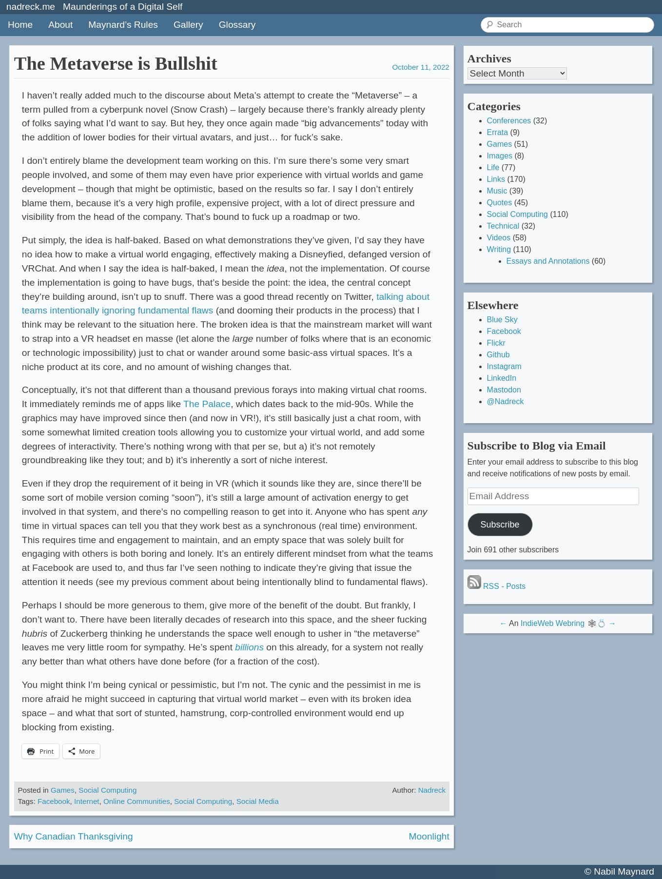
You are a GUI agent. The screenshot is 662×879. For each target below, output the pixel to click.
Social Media (257, 801)
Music (497, 191)
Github (498, 355)
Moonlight (429, 836)
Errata (497, 132)
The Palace (207, 404)
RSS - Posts (496, 586)
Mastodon (504, 390)
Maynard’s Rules (123, 25)
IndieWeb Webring (552, 623)
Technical (503, 226)
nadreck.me (30, 6)
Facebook (54, 801)
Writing (499, 249)
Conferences (509, 121)
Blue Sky (502, 319)
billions (249, 647)
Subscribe (500, 524)
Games (63, 790)
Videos (499, 238)
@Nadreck (505, 401)
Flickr (496, 343)
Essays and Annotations (548, 261)
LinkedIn (502, 378)
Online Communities (136, 801)
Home (20, 25)
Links (496, 179)
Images (499, 156)
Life (493, 167)
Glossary (237, 25)
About (60, 25)
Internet (86, 801)
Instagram (504, 366)
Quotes (499, 202)
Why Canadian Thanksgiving (73, 836)
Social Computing (107, 790)
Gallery (188, 25)
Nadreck (432, 790)
